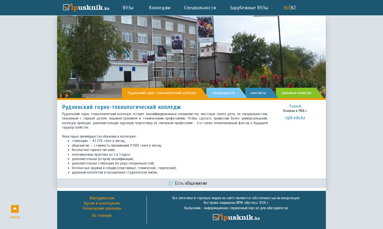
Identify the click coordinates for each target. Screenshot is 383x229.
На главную (102, 215)
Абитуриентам (101, 198)
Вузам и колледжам (102, 203)
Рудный (295, 106)
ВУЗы (128, 8)
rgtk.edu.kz (295, 117)
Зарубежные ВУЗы (249, 8)
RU (286, 8)
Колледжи (159, 8)
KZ (293, 8)
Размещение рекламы (102, 208)
